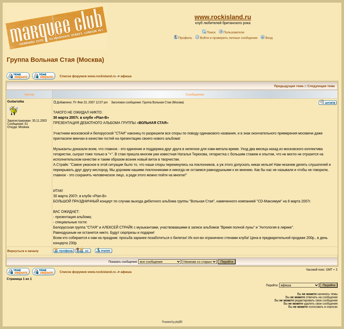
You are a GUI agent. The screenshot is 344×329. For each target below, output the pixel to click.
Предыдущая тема (289, 86)
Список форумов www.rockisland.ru (88, 76)
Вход (267, 37)
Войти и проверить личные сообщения (226, 37)
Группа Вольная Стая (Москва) (55, 59)
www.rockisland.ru (223, 17)
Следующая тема (321, 86)
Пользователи (231, 32)
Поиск (208, 32)
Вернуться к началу (23, 251)
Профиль (183, 37)
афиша (126, 76)
